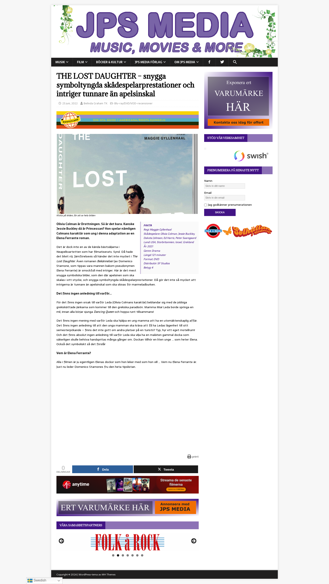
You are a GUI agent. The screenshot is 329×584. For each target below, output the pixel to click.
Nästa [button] (193, 541)
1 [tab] (113, 555)
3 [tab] (123, 555)
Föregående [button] (62, 541)
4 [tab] (128, 555)
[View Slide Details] (127, 542)
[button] (234, 62)
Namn (208, 180)
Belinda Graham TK (95, 103)
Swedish (36, 580)
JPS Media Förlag (148, 62)
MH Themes (108, 574)
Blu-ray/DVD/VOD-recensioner (133, 103)
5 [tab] (132, 555)
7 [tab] (142, 555)
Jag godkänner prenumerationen (228, 204)
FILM (80, 62)
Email (208, 192)
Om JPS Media (184, 62)
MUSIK (60, 62)
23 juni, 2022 (70, 103)
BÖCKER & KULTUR (109, 62)
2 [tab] (118, 555)
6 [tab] (137, 555)
